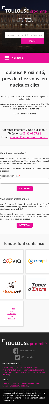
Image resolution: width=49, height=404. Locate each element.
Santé (16, 372)
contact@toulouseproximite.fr (29, 137)
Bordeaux (6, 383)
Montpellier (22, 383)
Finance (18, 370)
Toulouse (24, 386)
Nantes (31, 383)
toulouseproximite (27, 350)
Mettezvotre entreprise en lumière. (12, 314)
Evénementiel (8, 370)
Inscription (24, 188)
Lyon (14, 383)
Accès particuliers (24, 18)
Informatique (28, 370)
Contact (24, 24)
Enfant (19, 367)
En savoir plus (8, 400)
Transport (41, 372)
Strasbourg (14, 386)
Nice (37, 383)
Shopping (32, 372)
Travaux (5, 374)
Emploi (13, 367)
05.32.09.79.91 (32, 133)
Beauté (5, 367)
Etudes (36, 367)
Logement (39, 370)
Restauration (7, 372)
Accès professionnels (24, 21)
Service (23, 372)
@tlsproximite (27, 357)
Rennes (5, 386)
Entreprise (28, 367)
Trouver (32, 40)
